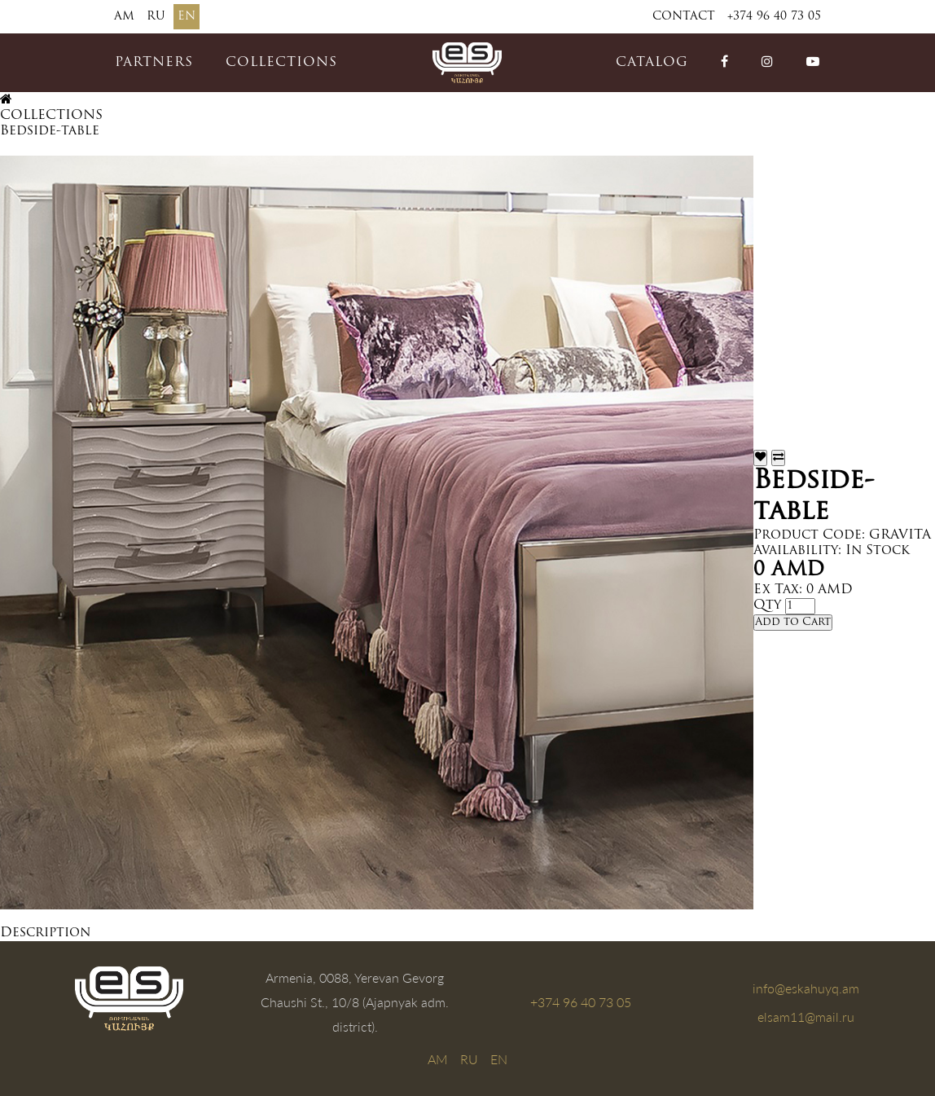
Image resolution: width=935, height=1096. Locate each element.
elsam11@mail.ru (805, 1016)
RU (156, 17)
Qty (767, 605)
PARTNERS (154, 62)
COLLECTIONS (281, 62)
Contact (683, 17)
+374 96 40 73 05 (774, 17)
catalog (652, 62)
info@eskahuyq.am (806, 988)
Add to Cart (793, 622)
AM (124, 17)
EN (186, 17)
